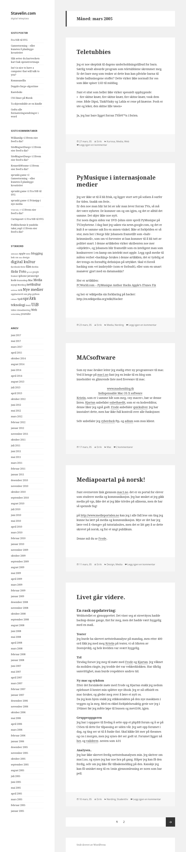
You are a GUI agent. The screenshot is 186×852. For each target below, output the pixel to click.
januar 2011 (17, 474)
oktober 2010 (18, 491)
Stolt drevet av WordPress (91, 844)
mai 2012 (16, 410)
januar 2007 (17, 695)
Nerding (119, 324)
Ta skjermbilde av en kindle (26, 103)
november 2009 (19, 549)
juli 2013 (15, 387)
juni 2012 (16, 404)
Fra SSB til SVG (19, 39)
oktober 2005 (18, 758)
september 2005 (20, 764)
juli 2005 (15, 776)
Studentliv (122, 799)
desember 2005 (19, 747)
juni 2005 (16, 782)
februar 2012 (18, 422)
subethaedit (117, 402)
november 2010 (19, 486)
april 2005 (16, 793)
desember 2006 (19, 700)
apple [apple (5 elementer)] (22, 253)
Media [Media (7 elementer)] (37, 280)
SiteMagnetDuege (21, 147)
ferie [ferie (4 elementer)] (22, 266)
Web (126, 141)
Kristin (81, 398)
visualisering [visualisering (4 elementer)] (24, 310)
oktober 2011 (18, 439)
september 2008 (20, 619)
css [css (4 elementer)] (16, 257)
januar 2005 (17, 811)
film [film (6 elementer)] (28, 266)
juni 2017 (16, 335)
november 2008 (19, 607)
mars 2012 (16, 416)
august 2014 (17, 364)
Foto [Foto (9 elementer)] (22, 271)
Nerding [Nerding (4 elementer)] (22, 284)
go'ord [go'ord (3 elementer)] (29, 272)
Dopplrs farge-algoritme (24, 86)
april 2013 (16, 393)
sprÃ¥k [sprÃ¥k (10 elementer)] (29, 298)
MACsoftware (96, 357)
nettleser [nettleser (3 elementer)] (14, 290)
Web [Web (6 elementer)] (34, 310)
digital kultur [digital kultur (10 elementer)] (23, 261)
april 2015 (16, 352)
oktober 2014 (18, 358)
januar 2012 (17, 428)
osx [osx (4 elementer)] (25, 294)
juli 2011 (15, 445)
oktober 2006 (18, 712)
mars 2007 (16, 683)
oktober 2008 (18, 613)
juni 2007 (16, 666)
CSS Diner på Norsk (22, 98)
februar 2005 (18, 805)
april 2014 (16, 375)
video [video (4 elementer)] (13, 310)
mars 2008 (16, 648)
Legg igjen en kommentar (93, 144)
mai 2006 (16, 718)
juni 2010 (16, 515)
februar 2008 (18, 654)
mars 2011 (16, 462)
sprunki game (18, 175)
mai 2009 (16, 573)
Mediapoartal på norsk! (111, 479)
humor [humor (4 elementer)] (14, 276)
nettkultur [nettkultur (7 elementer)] (34, 284)
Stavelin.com (23, 13)
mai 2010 (16, 520)
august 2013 (17, 381)
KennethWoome (20, 165)
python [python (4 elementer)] (36, 294)
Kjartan (90, 402)
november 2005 (19, 753)
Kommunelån (18, 80)
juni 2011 (16, 451)
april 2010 (16, 526)
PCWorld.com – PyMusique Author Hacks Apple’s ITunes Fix (116, 285)
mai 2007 (16, 671)
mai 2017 (16, 341)
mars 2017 (16, 346)
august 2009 (17, 567)
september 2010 (20, 497)
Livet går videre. (101, 597)
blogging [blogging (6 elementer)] (37, 253)
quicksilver (140, 407)
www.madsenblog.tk (120, 388)
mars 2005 (16, 799)
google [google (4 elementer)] (35, 272)
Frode (115, 407)
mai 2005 (16, 787)
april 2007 (16, 677)
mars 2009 (16, 584)
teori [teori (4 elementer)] (28, 305)
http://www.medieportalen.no (100, 515)
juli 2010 (15, 509)
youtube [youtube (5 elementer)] (26, 313)
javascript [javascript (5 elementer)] (33, 275)
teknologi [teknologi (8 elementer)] (18, 305)
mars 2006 (16, 729)
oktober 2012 (18, 399)
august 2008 (17, 625)
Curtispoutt (17, 219)
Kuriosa (111, 141)
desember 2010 (19, 480)
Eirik (99, 141)
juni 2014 (16, 370)
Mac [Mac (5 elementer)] (30, 280)
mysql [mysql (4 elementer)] (14, 284)
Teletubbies (94, 52)
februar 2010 (18, 538)
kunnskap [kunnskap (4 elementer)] (22, 280)
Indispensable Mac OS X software (120, 393)
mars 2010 (16, 532)
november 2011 (19, 433)
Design (110, 564)
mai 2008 (16, 636)
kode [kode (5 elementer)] (14, 280)
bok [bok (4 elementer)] (13, 257)
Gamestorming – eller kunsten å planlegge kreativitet (23, 49)
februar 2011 (18, 468)
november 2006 (19, 706)
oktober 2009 (18, 555)
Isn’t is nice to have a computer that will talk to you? (25, 71)
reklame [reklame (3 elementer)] (14, 299)
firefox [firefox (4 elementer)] (35, 266)
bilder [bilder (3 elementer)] (28, 254)
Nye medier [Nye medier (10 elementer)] (33, 289)
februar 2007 (18, 689)
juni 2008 (16, 631)
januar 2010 (17, 544)
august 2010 (17, 503)
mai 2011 (16, 457)
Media (119, 141)
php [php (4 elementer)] (30, 294)
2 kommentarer (124, 447)
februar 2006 (18, 735)
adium (129, 421)
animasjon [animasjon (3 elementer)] (14, 254)
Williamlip (17, 137)
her (79, 741)
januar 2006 (17, 741)
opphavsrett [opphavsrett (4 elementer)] (17, 294)
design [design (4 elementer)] (26, 257)
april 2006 (16, 724)
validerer (92, 741)
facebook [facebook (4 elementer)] (15, 266)
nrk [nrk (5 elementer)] (20, 290)
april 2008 (16, 642)
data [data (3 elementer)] (20, 258)
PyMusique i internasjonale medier (116, 180)
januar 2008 (17, 660)
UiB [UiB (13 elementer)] (35, 304)
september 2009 (20, 561)
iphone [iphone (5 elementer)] (22, 275)
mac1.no (102, 375)
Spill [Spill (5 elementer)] (20, 299)
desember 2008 (19, 602)
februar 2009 (18, 590)
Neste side (170, 822)
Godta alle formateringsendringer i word (25, 113)
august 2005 (17, 770)
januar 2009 (17, 596)
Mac (109, 447)
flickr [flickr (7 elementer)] (14, 271)
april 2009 (16, 578)
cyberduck (108, 421)
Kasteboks (16, 92)
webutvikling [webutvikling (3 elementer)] (15, 314)
